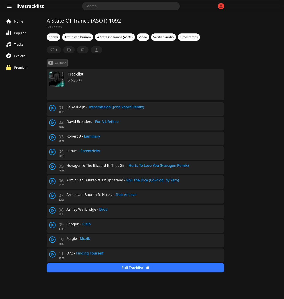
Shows (53, 37)
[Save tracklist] (69, 49)
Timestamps (189, 37)
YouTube (57, 63)
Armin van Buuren (77, 37)
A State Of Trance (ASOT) (115, 37)
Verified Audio (163, 37)
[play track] (52, 108)
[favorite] (54, 49)
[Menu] (9, 6)
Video (143, 37)
